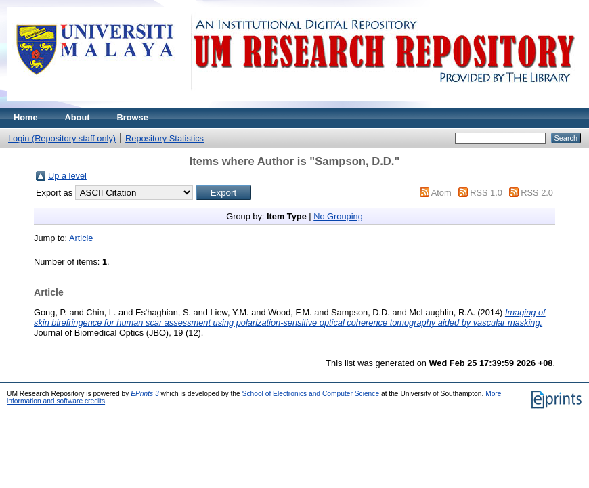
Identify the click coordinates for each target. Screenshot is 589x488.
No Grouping (338, 216)
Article (81, 238)
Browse (132, 117)
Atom (441, 192)
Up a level (67, 176)
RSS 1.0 (486, 192)
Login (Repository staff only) (62, 138)
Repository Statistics (164, 138)
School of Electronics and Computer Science (311, 393)
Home (26, 117)
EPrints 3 (145, 393)
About (77, 117)
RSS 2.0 (537, 192)
